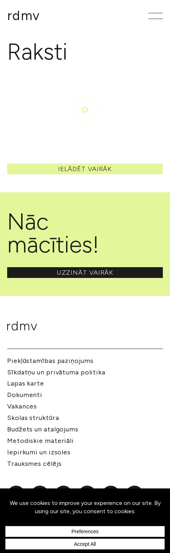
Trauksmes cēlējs (34, 464)
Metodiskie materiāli (40, 441)
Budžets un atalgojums (43, 429)
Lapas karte (25, 383)
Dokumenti (24, 395)
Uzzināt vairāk (85, 272)
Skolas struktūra (33, 418)
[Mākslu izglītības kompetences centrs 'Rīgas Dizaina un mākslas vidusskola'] (23, 15)
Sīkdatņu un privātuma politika (56, 372)
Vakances (22, 406)
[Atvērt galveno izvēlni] (155, 16)
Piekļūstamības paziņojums (50, 361)
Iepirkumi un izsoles (39, 452)
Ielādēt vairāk (85, 169)
